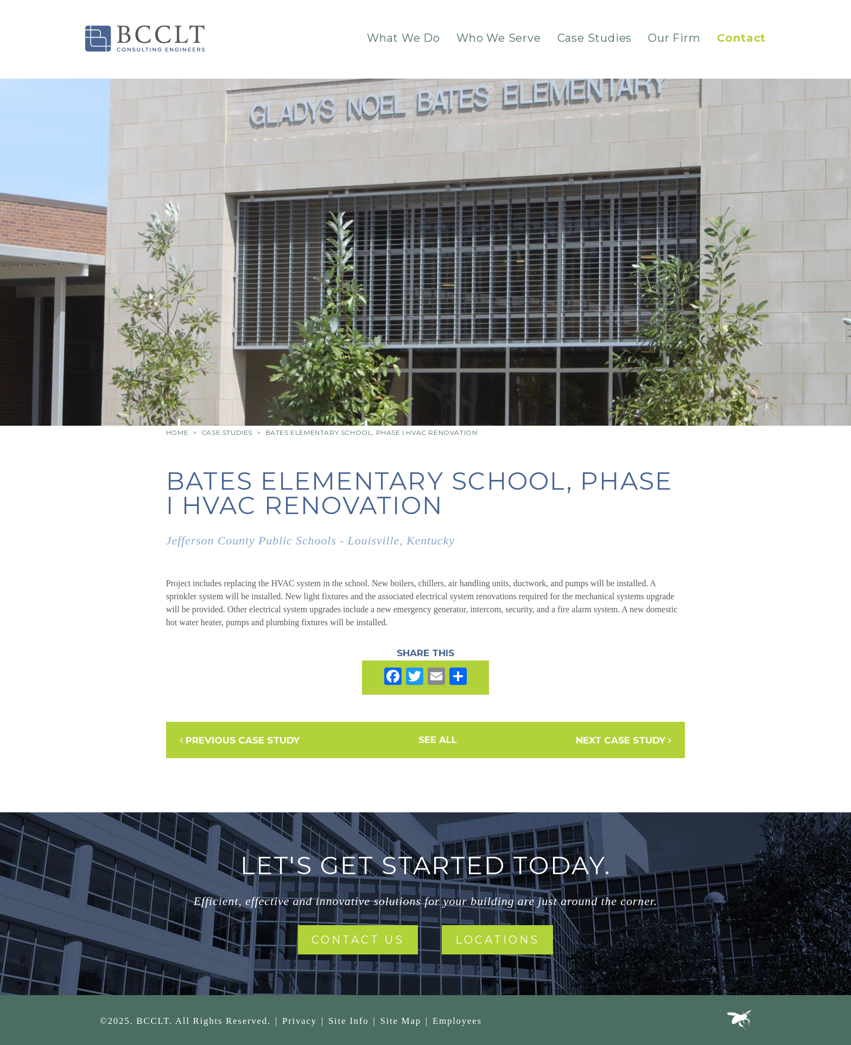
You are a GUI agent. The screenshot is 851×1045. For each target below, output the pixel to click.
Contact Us (358, 939)
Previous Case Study (240, 740)
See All (437, 739)
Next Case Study (623, 740)
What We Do (403, 37)
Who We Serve (498, 37)
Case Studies (594, 37)
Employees (457, 1021)
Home (177, 432)
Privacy (299, 1021)
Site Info (348, 1021)
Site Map (400, 1021)
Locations (497, 939)
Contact (741, 37)
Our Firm (674, 37)
